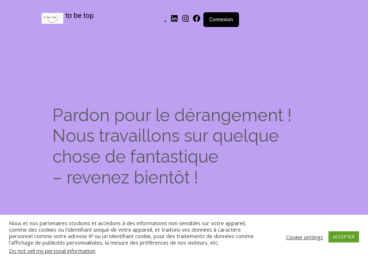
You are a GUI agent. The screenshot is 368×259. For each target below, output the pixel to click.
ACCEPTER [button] (344, 236)
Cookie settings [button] (304, 237)
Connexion (221, 19)
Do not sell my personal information (52, 250)
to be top (80, 15)
